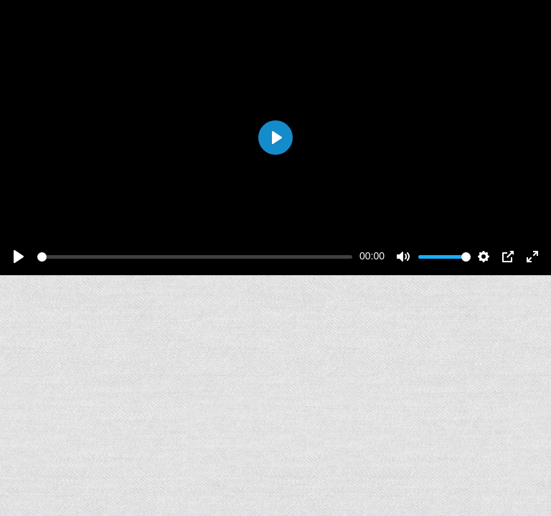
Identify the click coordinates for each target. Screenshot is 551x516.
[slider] (194, 257)
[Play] (18, 256)
